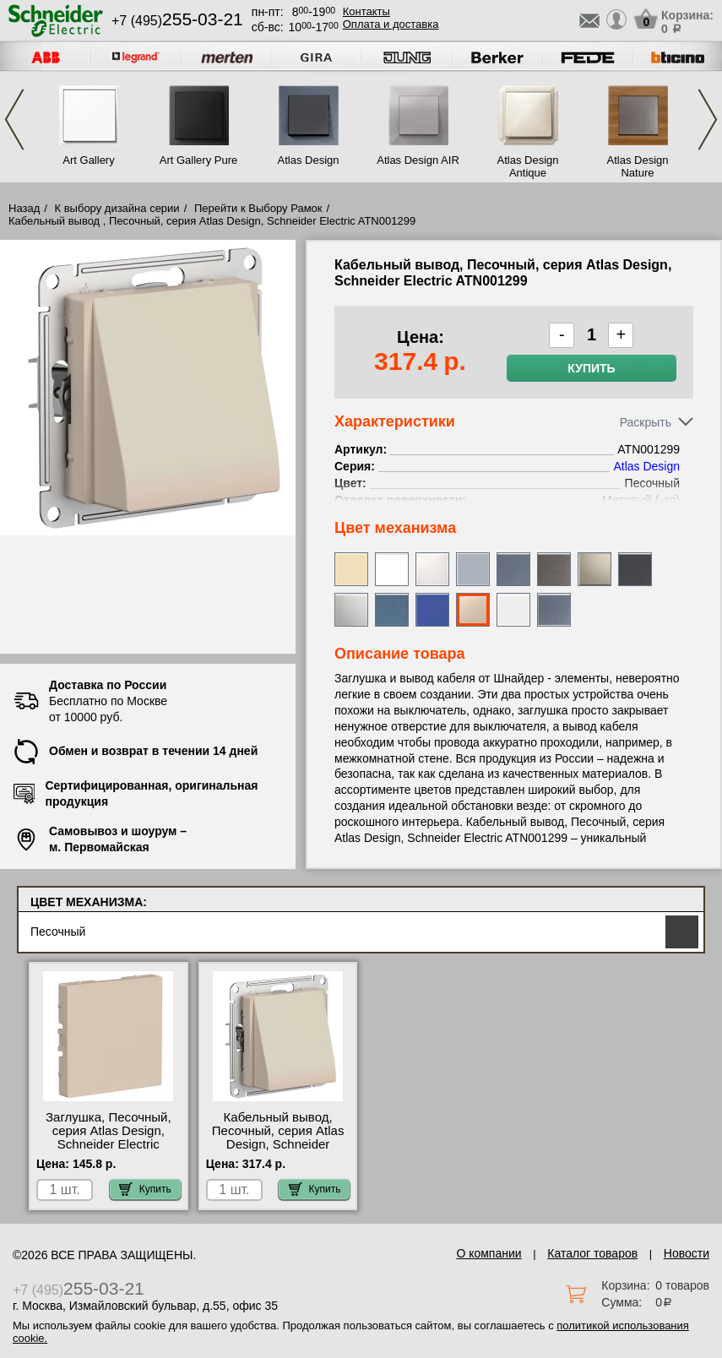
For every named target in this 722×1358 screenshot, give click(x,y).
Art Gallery (88, 160)
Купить (591, 368)
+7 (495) (177, 21)
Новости (686, 1253)
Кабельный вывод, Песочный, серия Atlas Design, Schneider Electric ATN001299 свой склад (278, 1144)
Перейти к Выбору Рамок (258, 208)
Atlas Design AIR (418, 160)
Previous (14, 119)
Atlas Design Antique (528, 166)
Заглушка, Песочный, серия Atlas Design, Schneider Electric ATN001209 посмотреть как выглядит (108, 1144)
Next (708, 119)
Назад (24, 208)
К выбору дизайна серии (117, 208)
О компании (488, 1253)
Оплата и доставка (391, 24)
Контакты (366, 11)
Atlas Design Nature (638, 166)
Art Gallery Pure (198, 160)
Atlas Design (308, 160)
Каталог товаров (592, 1253)
